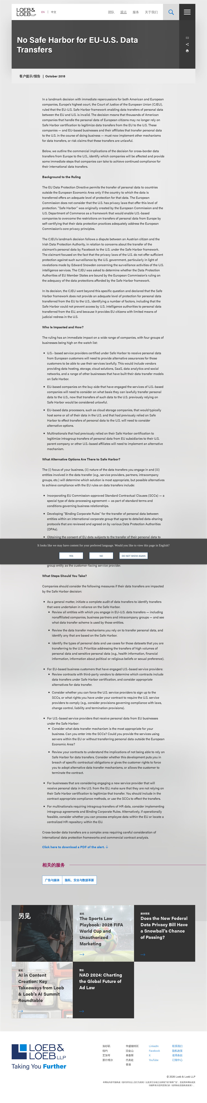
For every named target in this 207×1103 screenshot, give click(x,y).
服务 (136, 12)
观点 (123, 12)
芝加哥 (106, 1055)
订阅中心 (177, 1060)
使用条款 (177, 1055)
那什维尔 (108, 1060)
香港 (128, 1064)
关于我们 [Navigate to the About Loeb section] (151, 12)
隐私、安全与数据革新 (79, 880)
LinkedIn (154, 1046)
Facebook (154, 1050)
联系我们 (177, 1046)
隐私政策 (177, 1050)
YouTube (153, 1060)
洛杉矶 (106, 1046)
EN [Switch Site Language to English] (43, 12)
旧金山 (130, 1050)
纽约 (105, 1050)
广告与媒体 (52, 880)
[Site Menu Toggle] (187, 12)
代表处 (130, 1060)
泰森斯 (130, 1055)
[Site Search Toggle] (171, 12)
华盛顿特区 (132, 1046)
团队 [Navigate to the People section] (111, 12)
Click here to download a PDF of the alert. (73, 847)
